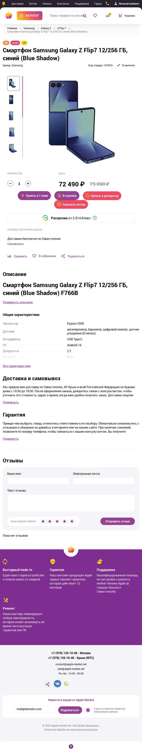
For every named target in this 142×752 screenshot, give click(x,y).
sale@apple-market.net (71, 669)
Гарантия (100, 3)
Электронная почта (86, 473)
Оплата (47, 3)
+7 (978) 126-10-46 (64, 653)
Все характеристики (17, 365)
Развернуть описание (18, 302)
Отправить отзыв (117, 521)
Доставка (17, 3)
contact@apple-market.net (71, 664)
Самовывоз (15, 244)
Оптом (33, 3)
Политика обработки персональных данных (71, 729)
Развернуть (11, 402)
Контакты (63, 3)
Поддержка (82, 3)
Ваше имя (14, 473)
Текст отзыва (16, 490)
